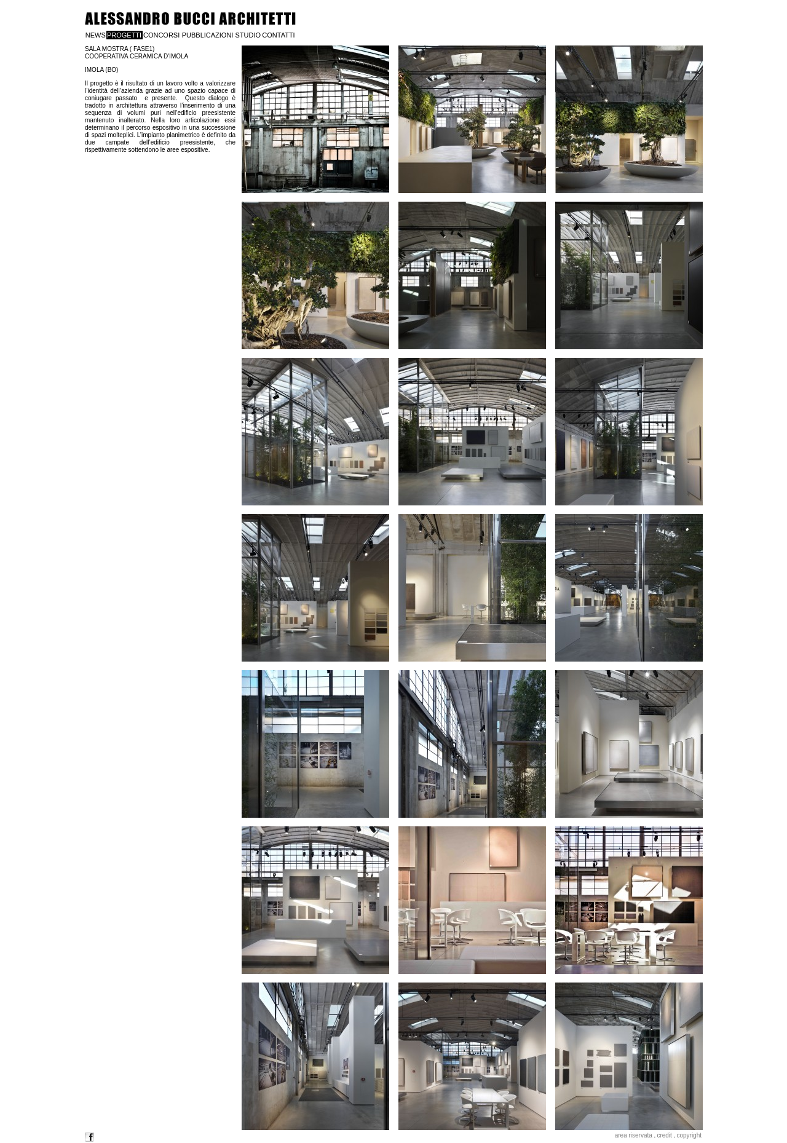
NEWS (95, 35)
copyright (689, 1135)
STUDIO (248, 35)
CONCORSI (161, 35)
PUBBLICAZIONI (208, 35)
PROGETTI (124, 35)
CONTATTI (278, 35)
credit (664, 1135)
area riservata (633, 1135)
